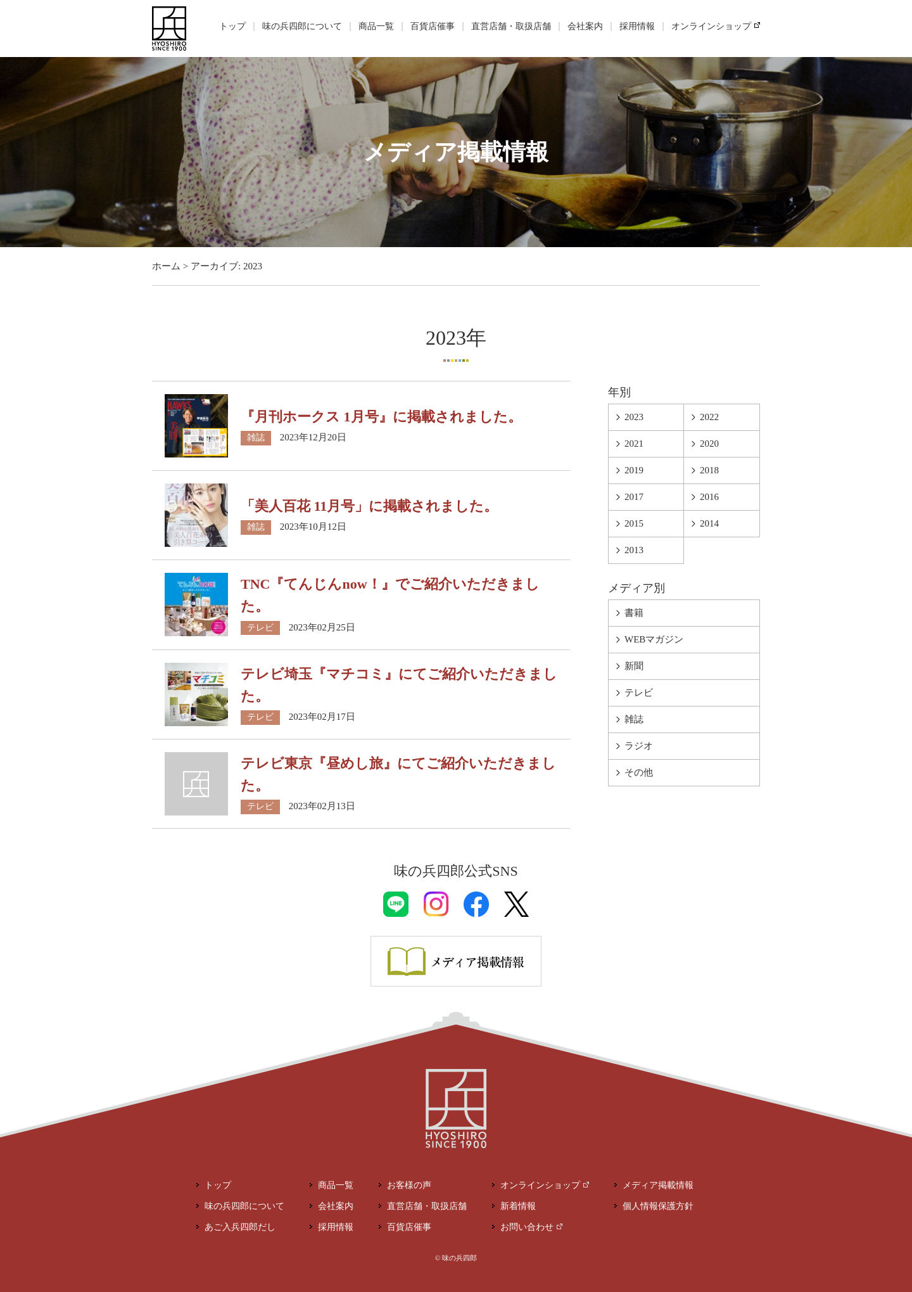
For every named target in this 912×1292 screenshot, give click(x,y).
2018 (709, 470)
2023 (633, 417)
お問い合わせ (527, 1227)
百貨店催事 (432, 26)
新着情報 (518, 1206)
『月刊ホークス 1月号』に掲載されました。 (381, 417)
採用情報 (637, 26)
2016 (709, 497)
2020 (709, 443)
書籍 (633, 613)
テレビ (260, 627)
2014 (709, 523)
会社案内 (585, 26)
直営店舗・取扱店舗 (511, 26)
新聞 (633, 666)
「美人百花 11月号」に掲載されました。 (369, 506)
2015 (633, 523)
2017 (633, 497)
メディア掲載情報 (658, 1185)
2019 (633, 470)
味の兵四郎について (302, 26)
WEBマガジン (653, 639)
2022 (709, 417)
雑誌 (256, 437)
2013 (633, 550)
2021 (633, 443)
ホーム (166, 266)
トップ (232, 26)
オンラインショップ (711, 26)
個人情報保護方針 (658, 1206)
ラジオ (638, 746)
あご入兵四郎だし (240, 1227)
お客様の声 (409, 1185)
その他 (638, 772)
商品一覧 (376, 26)
